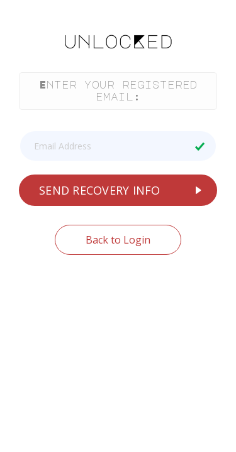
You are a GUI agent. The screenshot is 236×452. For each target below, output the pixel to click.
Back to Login (118, 240)
